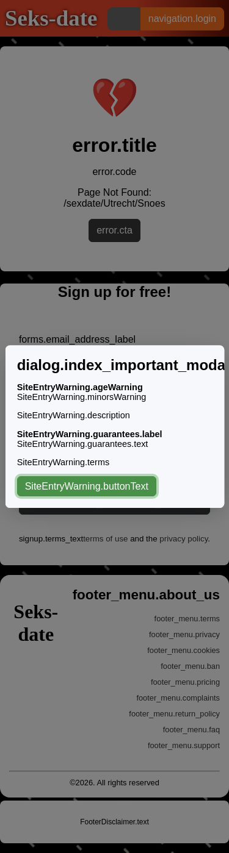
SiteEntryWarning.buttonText (86, 486)
